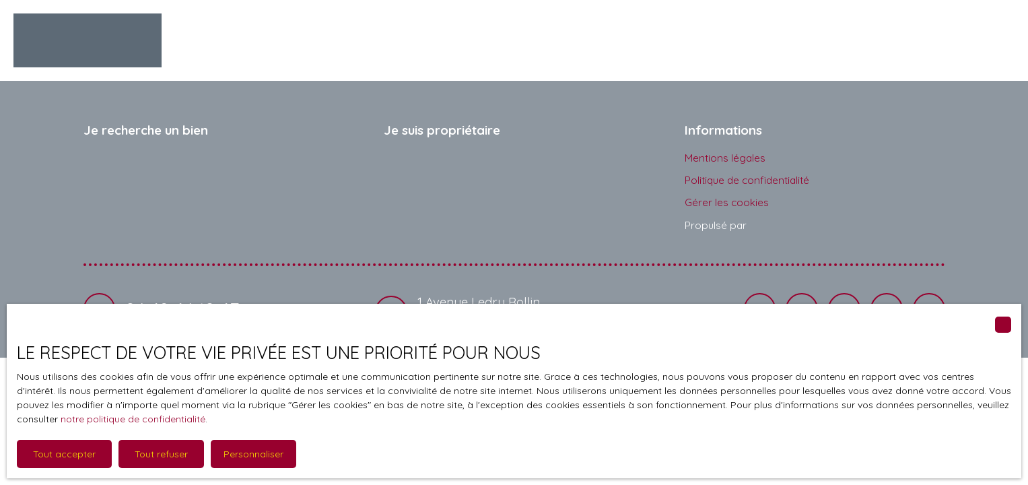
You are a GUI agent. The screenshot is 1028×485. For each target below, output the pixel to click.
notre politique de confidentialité (133, 419)
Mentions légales (725, 157)
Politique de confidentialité (747, 180)
